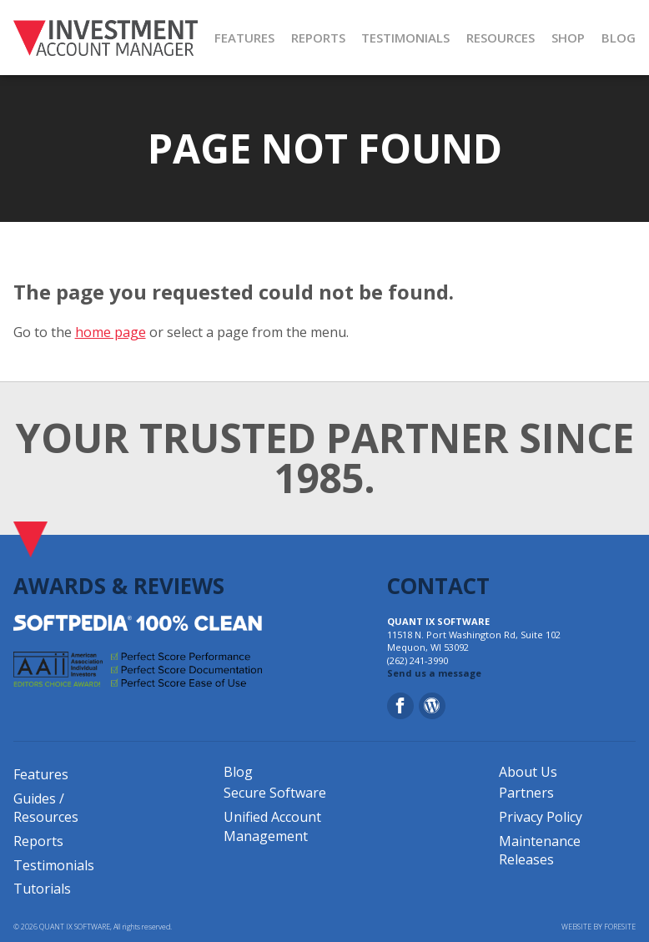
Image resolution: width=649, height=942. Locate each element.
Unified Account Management (272, 826)
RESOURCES (500, 37)
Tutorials (42, 888)
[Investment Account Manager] (105, 37)
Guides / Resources (45, 807)
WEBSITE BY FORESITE (598, 927)
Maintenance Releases (540, 850)
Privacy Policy (540, 817)
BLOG (618, 37)
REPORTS (318, 37)
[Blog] (432, 706)
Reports (38, 841)
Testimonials (53, 865)
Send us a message (434, 673)
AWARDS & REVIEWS (118, 586)
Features (40, 774)
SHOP (568, 37)
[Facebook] (400, 706)
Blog (238, 772)
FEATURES (244, 37)
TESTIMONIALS (405, 37)
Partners (526, 792)
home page (110, 332)
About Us (528, 772)
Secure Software (275, 792)
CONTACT (438, 586)
